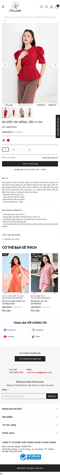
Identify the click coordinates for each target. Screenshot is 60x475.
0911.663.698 (16, 372)
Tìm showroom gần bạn (30, 359)
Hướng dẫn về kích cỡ (50, 157)
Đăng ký (52, 396)
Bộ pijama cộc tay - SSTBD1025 (40, 302)
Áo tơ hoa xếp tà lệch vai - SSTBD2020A (14, 302)
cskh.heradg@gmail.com (39, 372)
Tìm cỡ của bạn (8, 157)
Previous (5, 65)
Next (55, 65)
